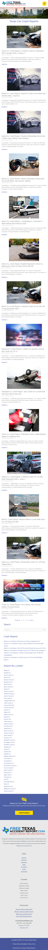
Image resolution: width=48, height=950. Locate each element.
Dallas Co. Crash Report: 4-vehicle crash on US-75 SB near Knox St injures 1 (25, 650)
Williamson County (9, 788)
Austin (5, 677)
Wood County (8, 791)
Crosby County (8, 707)
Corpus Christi (8, 705)
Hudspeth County (9, 740)
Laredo (6, 749)
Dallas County (8, 714)
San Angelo (7, 761)
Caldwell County (8, 693)
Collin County (7, 703)
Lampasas (6, 747)
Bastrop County (8, 679)
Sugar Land (7, 774)
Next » (32, 620)
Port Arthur (7, 758)
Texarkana (7, 777)
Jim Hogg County (8, 742)
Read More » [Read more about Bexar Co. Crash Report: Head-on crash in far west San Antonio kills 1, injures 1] (4, 106)
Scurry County (8, 768)
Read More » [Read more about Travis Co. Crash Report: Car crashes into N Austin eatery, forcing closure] (4, 618)
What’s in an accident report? (24, 914)
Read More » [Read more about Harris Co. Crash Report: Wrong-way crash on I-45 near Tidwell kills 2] (4, 575)
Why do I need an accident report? (24, 911)
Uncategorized (8, 781)
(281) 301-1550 (24, 928)
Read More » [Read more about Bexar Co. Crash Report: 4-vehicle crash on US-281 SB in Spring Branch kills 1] (4, 319)
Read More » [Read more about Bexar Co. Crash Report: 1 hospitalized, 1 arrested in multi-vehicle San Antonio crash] (4, 234)
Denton (6, 717)
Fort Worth (7, 726)
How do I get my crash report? (24, 909)
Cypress (6, 710)
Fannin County (8, 724)
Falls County (7, 721)
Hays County (7, 735)
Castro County (8, 696)
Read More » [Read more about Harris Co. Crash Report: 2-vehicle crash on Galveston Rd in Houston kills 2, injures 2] (4, 64)
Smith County (7, 770)
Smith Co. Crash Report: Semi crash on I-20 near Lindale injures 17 (22, 641)
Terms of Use (31, 944)
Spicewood (7, 772)
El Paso (6, 719)
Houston (6, 737)
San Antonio (7, 763)
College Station (8, 700)
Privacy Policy (16, 944)
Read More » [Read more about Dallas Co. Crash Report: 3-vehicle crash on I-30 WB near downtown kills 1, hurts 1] (4, 490)
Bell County (7, 684)
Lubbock (6, 751)
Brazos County (8, 691)
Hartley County (8, 733)
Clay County (7, 698)
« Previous (17, 620)
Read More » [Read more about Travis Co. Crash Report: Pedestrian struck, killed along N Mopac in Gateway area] (4, 447)
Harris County (8, 730)
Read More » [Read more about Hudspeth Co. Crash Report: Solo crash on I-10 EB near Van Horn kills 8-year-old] (4, 405)
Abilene (6, 670)
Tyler (5, 779)
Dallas (5, 712)
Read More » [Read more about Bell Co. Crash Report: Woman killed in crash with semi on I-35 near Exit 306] (4, 532)
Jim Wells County (8, 744)
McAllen (6, 754)
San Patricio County (9, 765)
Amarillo (6, 673)
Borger (6, 689)
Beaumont (7, 682)
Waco (5, 784)
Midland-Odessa (8, 756)
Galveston (7, 728)
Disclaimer (24, 944)
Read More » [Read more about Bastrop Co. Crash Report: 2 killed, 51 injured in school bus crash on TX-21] (4, 362)
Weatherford (7, 786)
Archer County (8, 675)
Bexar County (8, 686)
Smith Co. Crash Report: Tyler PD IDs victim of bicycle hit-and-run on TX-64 (25, 648)
